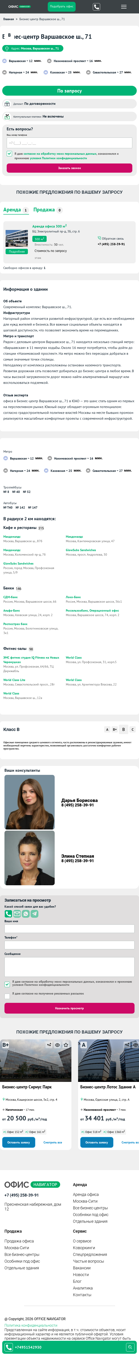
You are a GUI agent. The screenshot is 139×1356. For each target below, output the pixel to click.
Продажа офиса (19, 1241)
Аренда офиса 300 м (49, 225)
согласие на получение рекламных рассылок (52, 993)
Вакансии (82, 1268)
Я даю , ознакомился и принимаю (67, 156)
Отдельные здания (90, 1221)
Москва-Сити (85, 1201)
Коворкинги (84, 1247)
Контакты (82, 1294)
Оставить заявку (18, 1142)
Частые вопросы (88, 1261)
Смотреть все (53, 1142)
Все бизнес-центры (90, 1208)
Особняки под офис (90, 1214)
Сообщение (12, 954)
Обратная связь (112, 238)
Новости (81, 1274)
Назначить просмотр (69, 1008)
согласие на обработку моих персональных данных (60, 154)
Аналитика (83, 1288)
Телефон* (10, 937)
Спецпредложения (90, 1254)
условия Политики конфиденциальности (58, 158)
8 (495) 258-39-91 (77, 805)
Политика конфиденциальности (30, 1325)
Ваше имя (11, 921)
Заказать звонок (69, 168)
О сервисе (82, 1241)
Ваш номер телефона (17, 134)
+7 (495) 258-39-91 (111, 244)
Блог (77, 1281)
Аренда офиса (86, 1194)
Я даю (48, 993)
